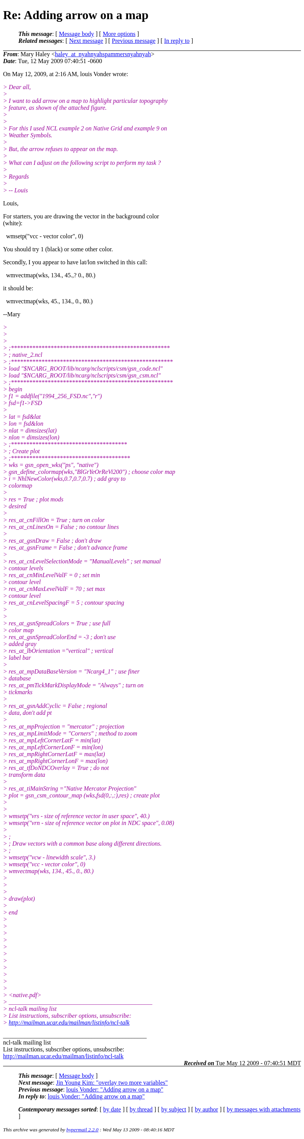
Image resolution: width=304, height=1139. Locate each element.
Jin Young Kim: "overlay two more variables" (112, 1082)
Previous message (133, 40)
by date (112, 1109)
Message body (76, 34)
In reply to (177, 40)
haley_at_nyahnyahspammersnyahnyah (103, 54)
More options (119, 34)
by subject (173, 1109)
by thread (141, 1109)
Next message (86, 40)
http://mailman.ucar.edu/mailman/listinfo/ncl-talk (69, 1022)
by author (206, 1109)
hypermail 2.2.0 (82, 1129)
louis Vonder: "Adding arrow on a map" (114, 1089)
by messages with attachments (264, 1109)
